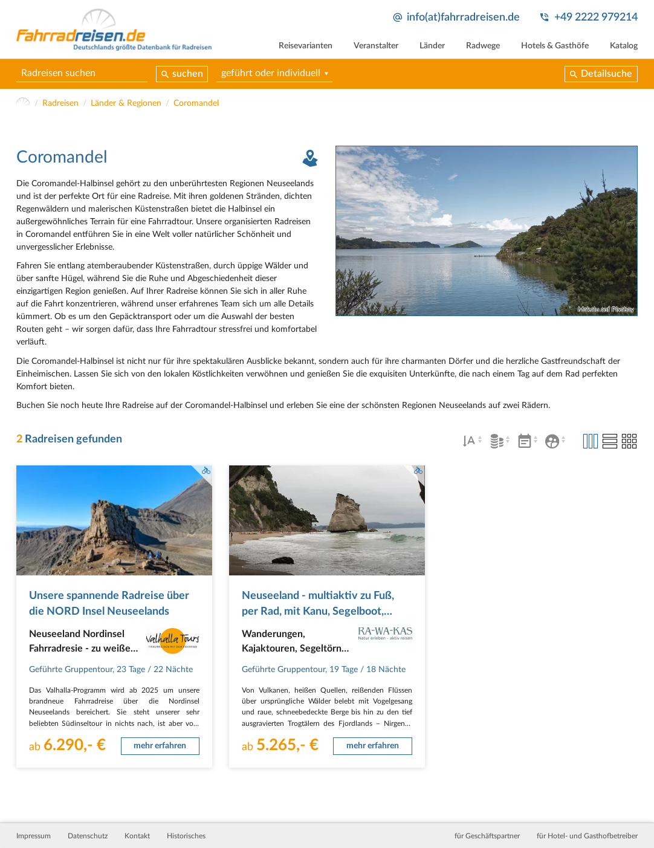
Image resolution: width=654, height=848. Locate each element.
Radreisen (60, 103)
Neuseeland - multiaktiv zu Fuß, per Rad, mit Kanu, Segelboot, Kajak (318, 612)
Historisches (186, 836)
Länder (432, 46)
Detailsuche (606, 74)
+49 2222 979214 (596, 17)
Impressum (33, 836)
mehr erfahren (160, 746)
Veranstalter (376, 46)
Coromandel (196, 103)
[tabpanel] (486, 231)
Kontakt (137, 836)
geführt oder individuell (270, 73)
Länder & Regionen (126, 103)
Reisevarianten (305, 46)
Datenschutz (88, 836)
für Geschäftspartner (487, 836)
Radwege (483, 46)
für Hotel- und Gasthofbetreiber (587, 836)
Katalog (624, 46)
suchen (187, 74)
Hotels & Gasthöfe (555, 46)
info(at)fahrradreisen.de (463, 17)
